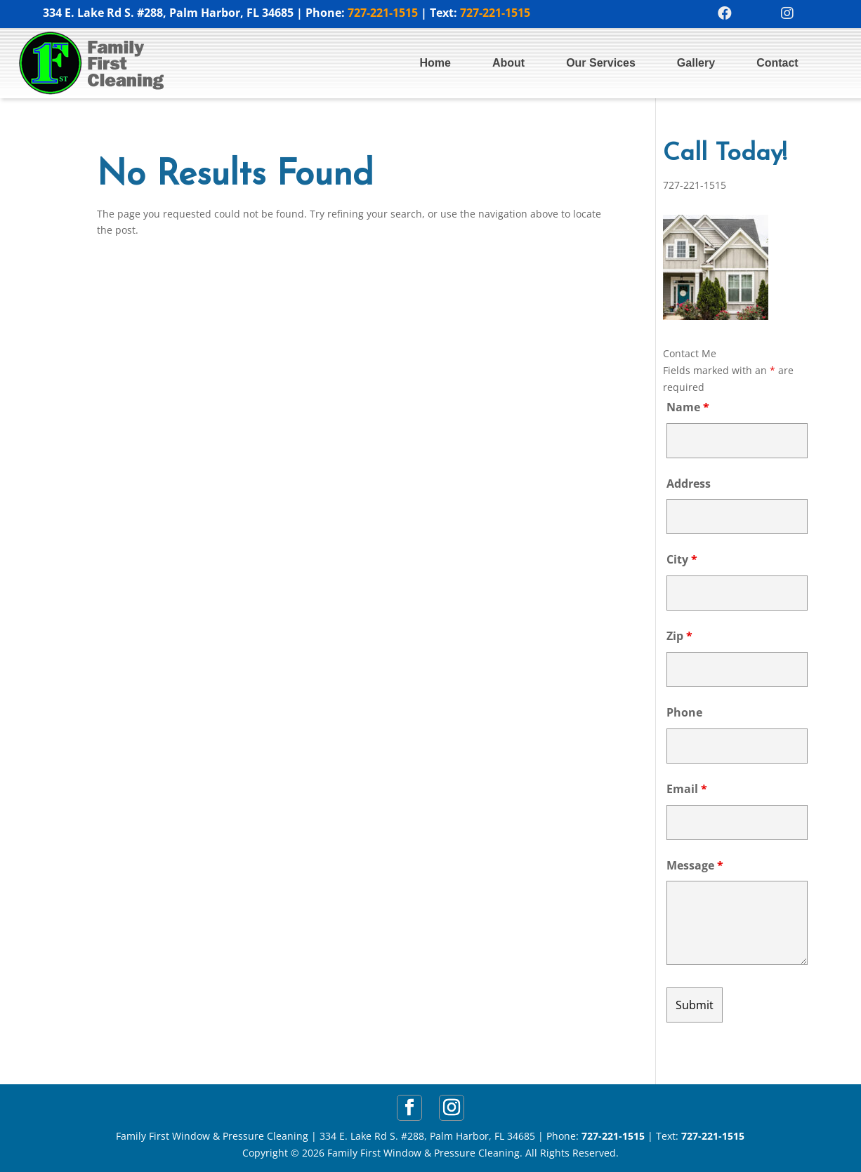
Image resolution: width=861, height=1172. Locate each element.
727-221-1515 (383, 12)
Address (688, 483)
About (508, 63)
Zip (679, 636)
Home (434, 63)
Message (694, 865)
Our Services (601, 63)
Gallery (696, 63)
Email (686, 789)
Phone (684, 712)
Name (687, 407)
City (681, 559)
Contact (777, 63)
